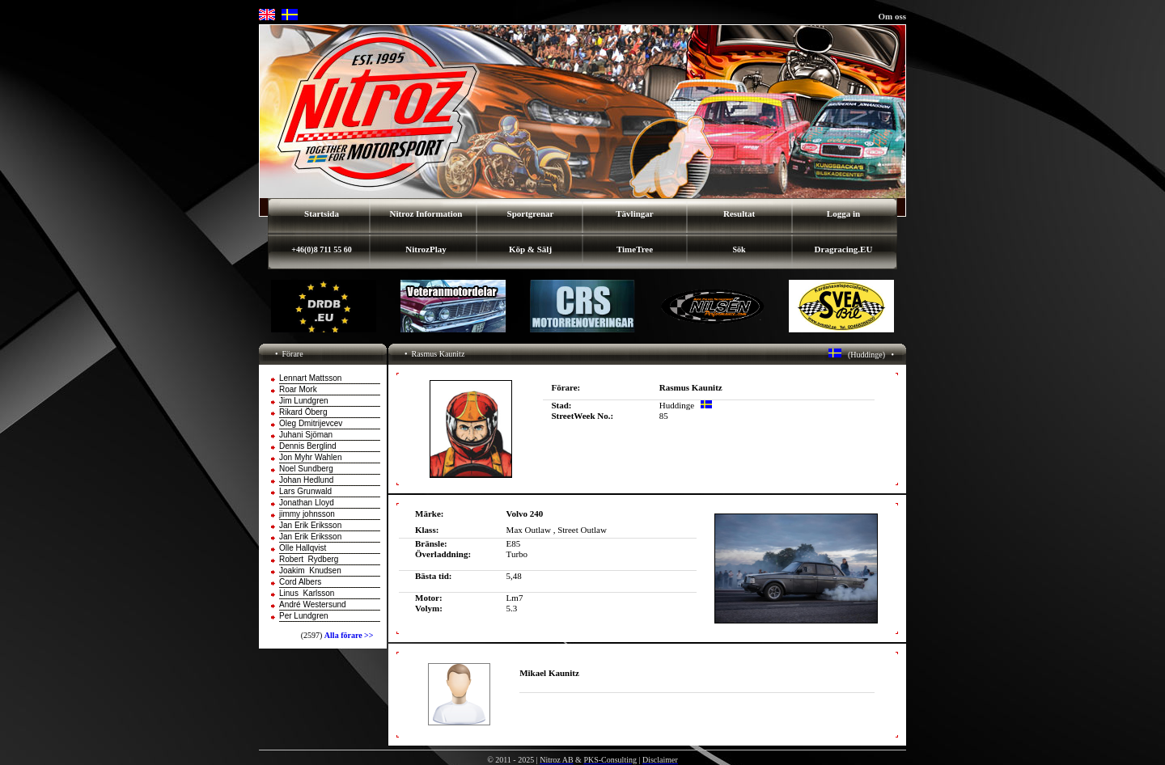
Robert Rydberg (308, 559)
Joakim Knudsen (310, 570)
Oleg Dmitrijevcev (310, 423)
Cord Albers (300, 581)
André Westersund (312, 604)
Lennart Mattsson (310, 378)
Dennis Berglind (308, 446)
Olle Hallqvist (302, 547)
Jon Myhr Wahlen (310, 457)
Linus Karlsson (306, 593)
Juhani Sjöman (306, 434)
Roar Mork (298, 389)
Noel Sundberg (306, 468)
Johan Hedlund (306, 479)
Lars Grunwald (305, 491)
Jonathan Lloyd (306, 502)
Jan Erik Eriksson (310, 525)
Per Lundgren (303, 615)
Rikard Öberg (303, 412)
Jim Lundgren (303, 400)
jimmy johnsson (307, 513)
